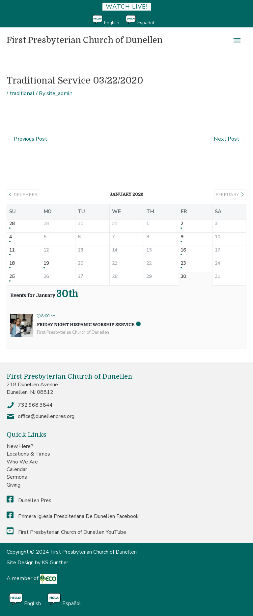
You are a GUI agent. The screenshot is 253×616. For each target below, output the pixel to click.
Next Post (230, 139)
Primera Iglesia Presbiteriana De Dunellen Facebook (73, 516)
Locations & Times (28, 454)
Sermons (17, 477)
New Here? (20, 446)
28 (11, 224)
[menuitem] (109, 20)
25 (11, 277)
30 (183, 277)
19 (46, 263)
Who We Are (22, 461)
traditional (22, 93)
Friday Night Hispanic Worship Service (85, 324)
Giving (13, 485)
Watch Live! (127, 7)
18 (11, 263)
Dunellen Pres (29, 500)
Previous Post (27, 139)
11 (11, 250)
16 (183, 250)
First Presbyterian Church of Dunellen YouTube (66, 532)
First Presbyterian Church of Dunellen (85, 40)
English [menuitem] (111, 22)
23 (183, 263)
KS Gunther (55, 562)
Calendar (17, 469)
